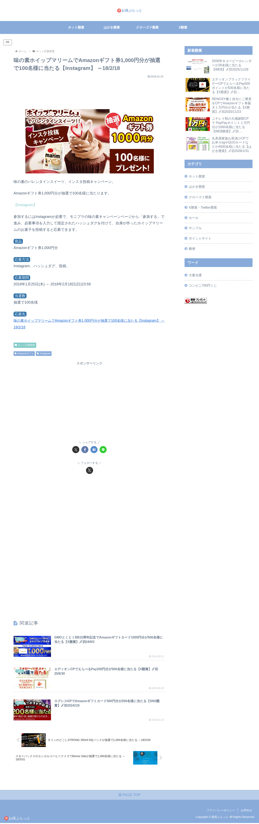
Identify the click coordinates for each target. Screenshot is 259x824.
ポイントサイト (200, 238)
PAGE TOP (129, 796)
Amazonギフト (24, 353)
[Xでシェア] (75, 449)
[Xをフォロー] (89, 470)
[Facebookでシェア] (84, 449)
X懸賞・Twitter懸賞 (203, 207)
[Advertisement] (89, 92)
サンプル (195, 228)
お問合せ (246, 811)
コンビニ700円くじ (203, 285)
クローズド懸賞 (200, 197)
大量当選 (195, 275)
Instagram (44, 353)
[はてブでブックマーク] (94, 449)
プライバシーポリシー (221, 811)
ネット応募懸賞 (25, 345)
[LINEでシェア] (103, 449)
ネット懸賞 (197, 176)
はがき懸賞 (197, 186)
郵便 (192, 248)
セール (193, 217)
